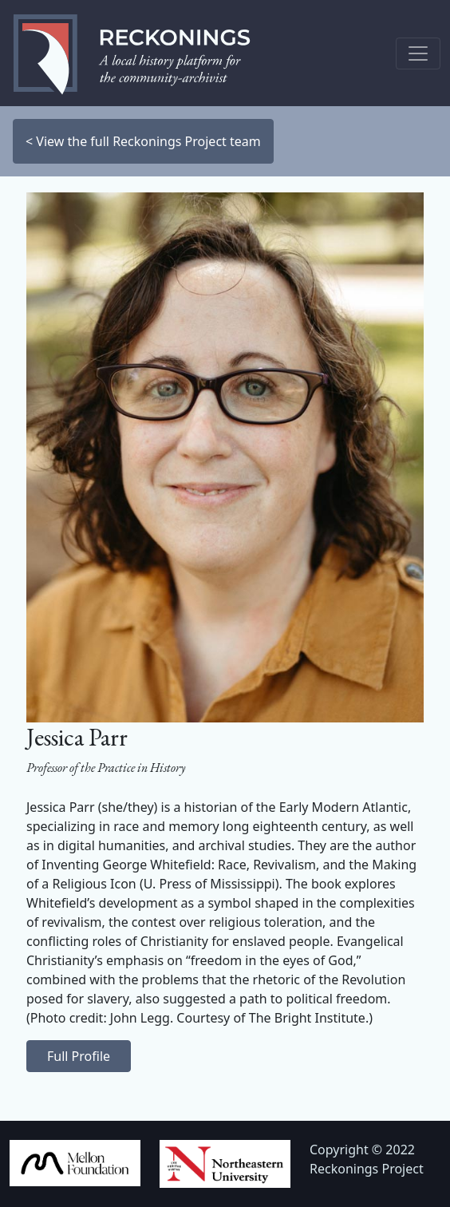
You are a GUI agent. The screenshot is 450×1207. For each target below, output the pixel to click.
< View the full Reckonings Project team (143, 141)
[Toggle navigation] (418, 53)
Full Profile (78, 1056)
